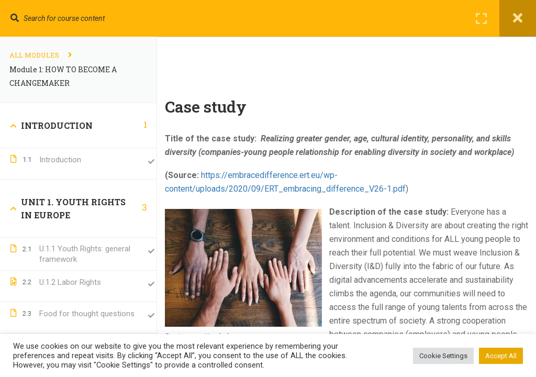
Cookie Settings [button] (443, 356)
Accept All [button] (501, 356)
